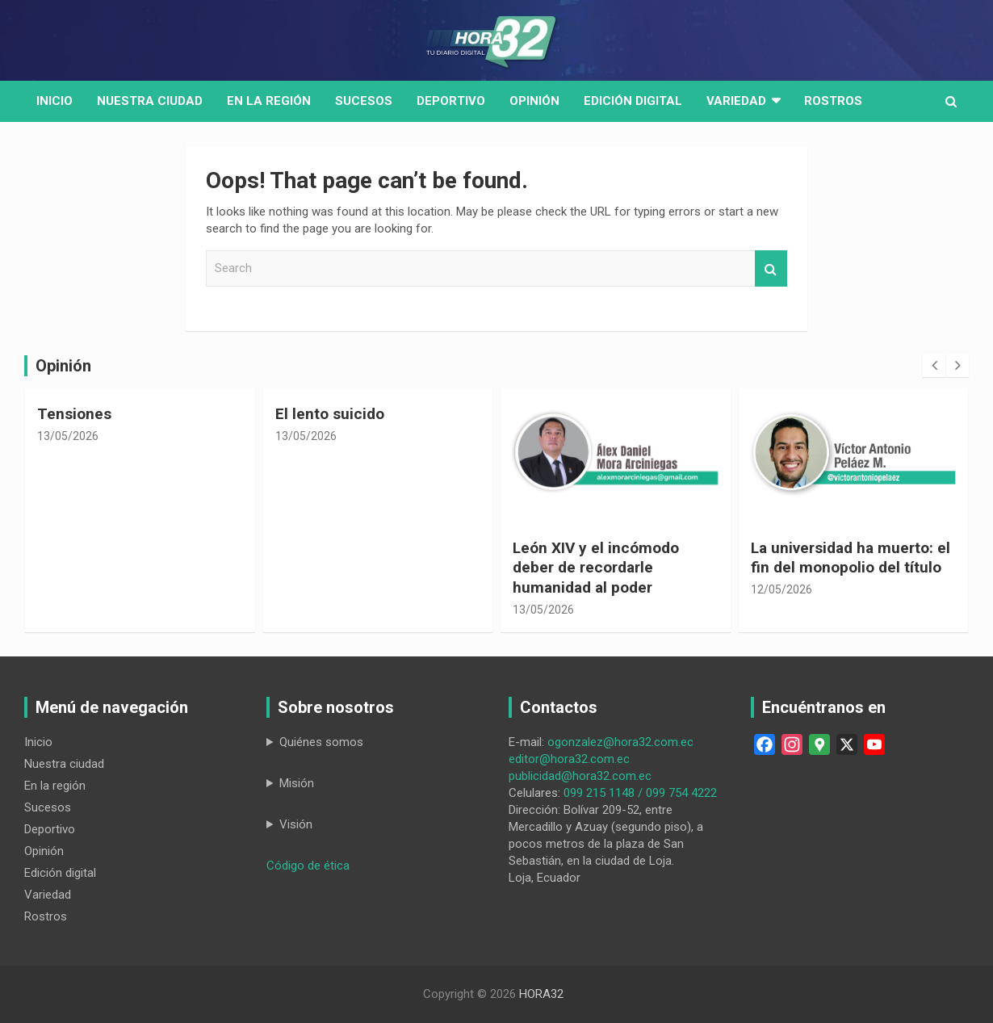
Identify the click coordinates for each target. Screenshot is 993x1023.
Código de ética (308, 865)
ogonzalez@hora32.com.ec (620, 742)
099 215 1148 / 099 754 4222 (640, 793)
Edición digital (633, 101)
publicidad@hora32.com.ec (580, 776)
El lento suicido (329, 414)
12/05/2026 (781, 589)
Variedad (736, 101)
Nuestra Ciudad (150, 101)
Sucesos (363, 101)
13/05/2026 (67, 436)
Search (771, 268)
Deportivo (451, 101)
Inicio (54, 101)
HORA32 (541, 994)
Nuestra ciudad (64, 764)
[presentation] (934, 365)
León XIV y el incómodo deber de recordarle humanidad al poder (596, 568)
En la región (269, 101)
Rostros (833, 101)
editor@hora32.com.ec (569, 759)
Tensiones (74, 414)
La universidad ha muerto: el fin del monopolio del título (850, 558)
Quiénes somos (321, 742)
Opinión (534, 101)
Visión (295, 824)
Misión (296, 783)
